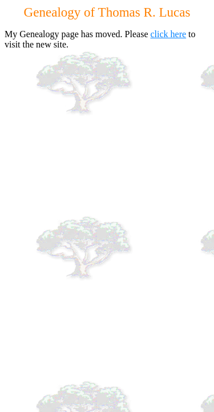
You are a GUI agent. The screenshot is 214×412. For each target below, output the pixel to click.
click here (168, 34)
